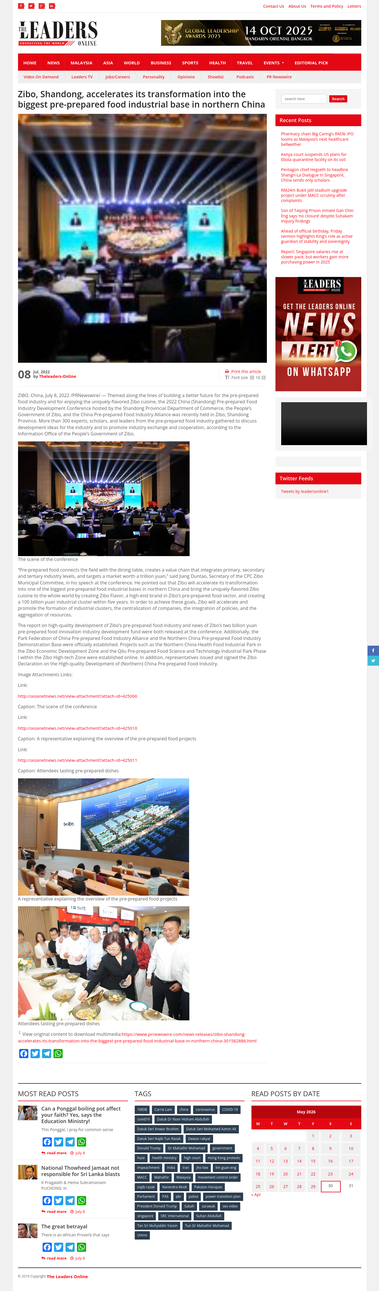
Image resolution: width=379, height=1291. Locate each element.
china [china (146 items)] (184, 1116)
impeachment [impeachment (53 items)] (188, 1172)
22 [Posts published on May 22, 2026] (307, 1175)
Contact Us (273, 6)
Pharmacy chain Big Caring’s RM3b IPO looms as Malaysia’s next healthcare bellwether (317, 139)
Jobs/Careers (118, 77)
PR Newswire (279, 77)
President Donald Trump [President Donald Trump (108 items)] (199, 1210)
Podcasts (245, 77)
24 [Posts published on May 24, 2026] (349, 1175)
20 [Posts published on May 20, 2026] (282, 1175)
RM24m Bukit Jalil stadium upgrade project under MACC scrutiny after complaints (313, 195)
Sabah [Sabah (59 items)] (232, 1210)
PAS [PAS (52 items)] (202, 1201)
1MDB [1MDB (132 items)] (142, 1116)
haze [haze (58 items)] (141, 1163)
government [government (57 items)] (223, 1153)
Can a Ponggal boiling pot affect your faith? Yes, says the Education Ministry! (84, 1121)
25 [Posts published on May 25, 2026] (257, 1186)
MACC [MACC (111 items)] (190, 1182)
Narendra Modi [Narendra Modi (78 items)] (222, 1191)
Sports (190, 63)
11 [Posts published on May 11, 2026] (257, 1164)
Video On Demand (41, 77)
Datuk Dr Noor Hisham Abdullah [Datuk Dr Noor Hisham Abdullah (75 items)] (183, 1125)
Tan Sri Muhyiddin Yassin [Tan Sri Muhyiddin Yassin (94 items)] (190, 1229)
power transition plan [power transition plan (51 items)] (155, 1210)
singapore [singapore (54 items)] (189, 1219)
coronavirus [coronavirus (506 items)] (206, 1116)
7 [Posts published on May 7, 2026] (294, 1152)
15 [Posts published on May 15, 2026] (307, 1164)
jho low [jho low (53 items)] (143, 1182)
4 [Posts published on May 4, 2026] (257, 1152)
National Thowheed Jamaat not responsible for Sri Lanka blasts (80, 1177)
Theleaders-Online (57, 376)
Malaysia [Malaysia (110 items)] (232, 1182)
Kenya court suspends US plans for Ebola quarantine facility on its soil (313, 157)
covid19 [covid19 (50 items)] (144, 1125)
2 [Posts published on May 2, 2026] (325, 1141)
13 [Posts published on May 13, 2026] (282, 1164)
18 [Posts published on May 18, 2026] (257, 1175)
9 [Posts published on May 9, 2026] (325, 1152)
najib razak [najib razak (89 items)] (193, 1191)
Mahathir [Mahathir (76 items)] (210, 1182)
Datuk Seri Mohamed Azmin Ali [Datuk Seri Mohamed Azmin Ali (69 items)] (211, 1135)
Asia (108, 63)
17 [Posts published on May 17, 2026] (349, 1164)
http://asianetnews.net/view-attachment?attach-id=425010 (80, 728)
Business (161, 63)
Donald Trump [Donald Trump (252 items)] (149, 1153)
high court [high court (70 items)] (193, 1163)
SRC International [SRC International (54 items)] (219, 1219)
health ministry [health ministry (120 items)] (165, 1163)
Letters (354, 6)
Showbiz (216, 77)
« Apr (256, 1193)
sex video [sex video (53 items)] (165, 1219)
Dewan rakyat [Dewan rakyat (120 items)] (199, 1144)
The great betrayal (64, 1232)
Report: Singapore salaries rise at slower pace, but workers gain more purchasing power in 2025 (314, 257)
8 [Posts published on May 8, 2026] (307, 1152)
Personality (154, 77)
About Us (297, 6)
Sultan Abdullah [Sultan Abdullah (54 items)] (150, 1229)
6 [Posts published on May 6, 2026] (282, 1152)
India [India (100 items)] (211, 1172)
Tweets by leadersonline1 (304, 491)
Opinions (186, 77)
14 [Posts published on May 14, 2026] (294, 1164)
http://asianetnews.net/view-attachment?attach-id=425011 (80, 760)
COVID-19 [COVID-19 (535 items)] (231, 1116)
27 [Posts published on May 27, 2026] (282, 1186)
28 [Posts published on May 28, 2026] (294, 1186)
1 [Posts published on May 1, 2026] (307, 1141)
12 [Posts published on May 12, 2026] (269, 1164)
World (132, 63)
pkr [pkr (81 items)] (215, 1201)
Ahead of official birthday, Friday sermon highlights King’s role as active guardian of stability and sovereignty (316, 236)
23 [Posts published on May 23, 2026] (325, 1175)
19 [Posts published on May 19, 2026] (269, 1175)
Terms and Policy (326, 6)
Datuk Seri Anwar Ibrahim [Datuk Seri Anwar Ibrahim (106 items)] (158, 1135)
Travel (245, 63)
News (53, 63)
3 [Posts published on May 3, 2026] (349, 1141)
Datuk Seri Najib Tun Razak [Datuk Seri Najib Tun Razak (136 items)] (159, 1144)
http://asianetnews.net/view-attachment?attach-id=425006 (80, 696)
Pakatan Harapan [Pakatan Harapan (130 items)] (151, 1201)
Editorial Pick (311, 63)
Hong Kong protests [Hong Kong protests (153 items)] (153, 1172)
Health (217, 63)
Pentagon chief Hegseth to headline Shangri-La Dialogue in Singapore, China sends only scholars (318, 175)
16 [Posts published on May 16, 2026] (325, 1164)
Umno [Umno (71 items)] (194, 1238)
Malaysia (81, 63)
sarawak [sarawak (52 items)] (144, 1219)
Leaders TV (82, 77)
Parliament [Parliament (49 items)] (182, 1201)
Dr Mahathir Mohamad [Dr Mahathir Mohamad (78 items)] (186, 1153)
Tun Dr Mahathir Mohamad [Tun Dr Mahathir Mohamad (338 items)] (159, 1238)
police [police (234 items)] (230, 1201)
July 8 (77, 1159)
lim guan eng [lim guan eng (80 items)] (167, 1182)
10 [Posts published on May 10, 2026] (349, 1152)
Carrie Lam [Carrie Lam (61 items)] (163, 1116)
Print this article (242, 371)
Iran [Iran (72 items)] (226, 1172)
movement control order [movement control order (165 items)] (157, 1191)
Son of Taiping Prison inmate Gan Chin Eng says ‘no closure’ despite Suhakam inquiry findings (317, 215)
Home (30, 63)
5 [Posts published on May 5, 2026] (269, 1152)
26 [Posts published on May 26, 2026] (269, 1186)
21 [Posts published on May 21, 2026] (294, 1175)
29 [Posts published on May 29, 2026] (307, 1186)
